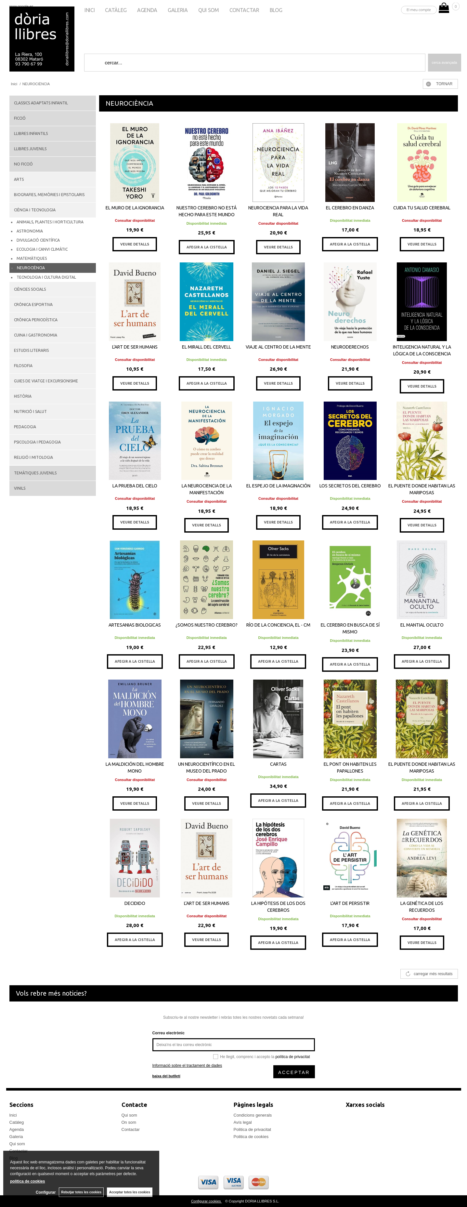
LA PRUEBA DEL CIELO (134, 485)
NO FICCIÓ (23, 164)
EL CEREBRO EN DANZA (350, 207)
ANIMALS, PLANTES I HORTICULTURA (50, 222)
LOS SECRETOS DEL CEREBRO (350, 485)
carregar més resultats (433, 974)
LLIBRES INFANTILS (31, 133)
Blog (276, 10)
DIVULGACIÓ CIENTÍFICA (38, 240)
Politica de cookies (251, 1136)
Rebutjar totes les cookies (81, 1192)
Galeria (178, 10)
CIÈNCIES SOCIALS (30, 289)
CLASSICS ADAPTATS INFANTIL (41, 103)
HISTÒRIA (23, 396)
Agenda (147, 10)
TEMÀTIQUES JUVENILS (35, 473)
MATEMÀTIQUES (32, 258)
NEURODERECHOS (350, 347)
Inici (89, 10)
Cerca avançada (444, 62)
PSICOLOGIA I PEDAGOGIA (37, 442)
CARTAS (278, 764)
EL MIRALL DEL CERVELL (206, 347)
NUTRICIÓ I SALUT (30, 411)
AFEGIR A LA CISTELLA (207, 247)
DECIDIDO (134, 903)
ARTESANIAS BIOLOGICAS (135, 625)
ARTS (19, 179)
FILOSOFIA (23, 366)
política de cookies (27, 1181)
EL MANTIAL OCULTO (422, 625)
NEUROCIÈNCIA (31, 268)
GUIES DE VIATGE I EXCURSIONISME (46, 381)
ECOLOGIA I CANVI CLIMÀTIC (42, 249)
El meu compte (419, 9)
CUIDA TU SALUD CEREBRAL (421, 207)
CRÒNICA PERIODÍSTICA (36, 320)
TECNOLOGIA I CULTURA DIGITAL (46, 277)
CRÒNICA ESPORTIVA (33, 304)
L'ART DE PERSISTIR (350, 903)
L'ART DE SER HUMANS (135, 347)
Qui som (208, 10)
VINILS (19, 488)
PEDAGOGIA (25, 427)
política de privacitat (292, 1056)
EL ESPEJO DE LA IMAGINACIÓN (278, 485)
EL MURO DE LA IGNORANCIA (135, 207)
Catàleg (116, 10)
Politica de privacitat (252, 1129)
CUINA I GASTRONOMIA (35, 335)
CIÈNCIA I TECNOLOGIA (35, 210)
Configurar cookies (206, 1201)
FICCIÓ (20, 118)
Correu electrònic (168, 1033)
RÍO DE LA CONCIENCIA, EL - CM (278, 625)
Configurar (46, 1192)
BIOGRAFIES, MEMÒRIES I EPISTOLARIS (49, 194)
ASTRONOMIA (30, 231)
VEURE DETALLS (134, 244)
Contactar (244, 10)
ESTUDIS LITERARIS (31, 350)
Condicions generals (253, 1115)
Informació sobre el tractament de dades (187, 1065)
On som (129, 1122)
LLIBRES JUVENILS (30, 149)
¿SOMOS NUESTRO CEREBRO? (206, 625)
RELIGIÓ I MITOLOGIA (33, 457)
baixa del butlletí (166, 1076)
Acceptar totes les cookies (129, 1192)
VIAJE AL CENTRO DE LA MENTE (278, 347)
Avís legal (243, 1122)
